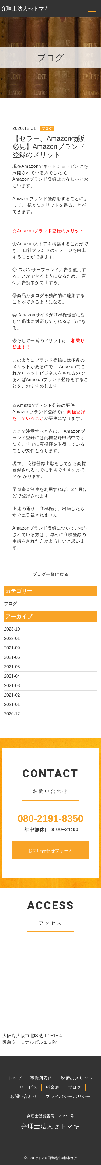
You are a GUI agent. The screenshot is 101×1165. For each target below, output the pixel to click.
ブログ (10, 603)
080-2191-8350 (50, 818)
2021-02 (12, 695)
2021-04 (12, 676)
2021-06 (12, 657)
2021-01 (12, 704)
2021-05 (12, 666)
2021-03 (12, 685)
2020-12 (12, 714)
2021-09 (12, 648)
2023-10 (12, 629)
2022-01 (12, 638)
